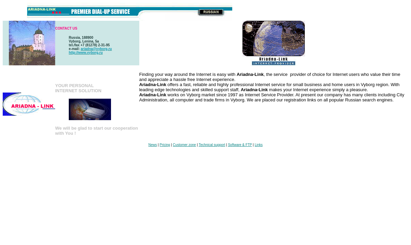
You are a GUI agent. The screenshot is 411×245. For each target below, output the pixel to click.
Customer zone (184, 145)
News (152, 145)
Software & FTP (240, 145)
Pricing (165, 145)
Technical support (212, 145)
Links (259, 145)
